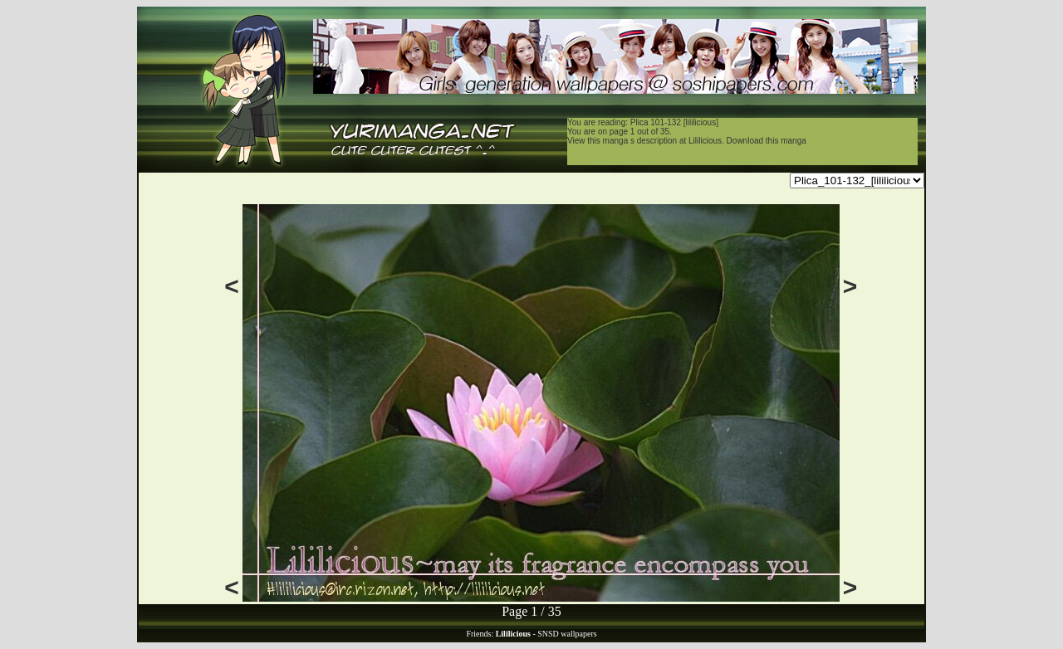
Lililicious (705, 140)
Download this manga (766, 140)
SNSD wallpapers (566, 633)
